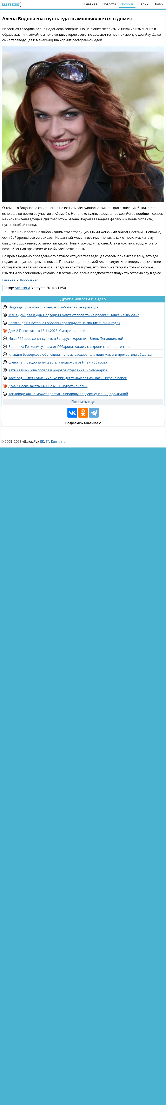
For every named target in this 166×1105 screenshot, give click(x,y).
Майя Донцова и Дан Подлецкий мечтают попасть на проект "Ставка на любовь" (73, 315)
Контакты (58, 441)
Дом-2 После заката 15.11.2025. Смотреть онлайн (47, 330)
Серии (143, 4)
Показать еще (83, 401)
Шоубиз (127, 4)
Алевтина (22, 288)
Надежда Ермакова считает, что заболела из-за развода (53, 307)
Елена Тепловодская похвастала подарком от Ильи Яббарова (57, 362)
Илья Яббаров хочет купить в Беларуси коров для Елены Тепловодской (65, 338)
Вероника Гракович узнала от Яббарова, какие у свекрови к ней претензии (69, 346)
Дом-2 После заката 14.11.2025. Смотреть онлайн (47, 386)
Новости (109, 4)
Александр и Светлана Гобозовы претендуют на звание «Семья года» (64, 323)
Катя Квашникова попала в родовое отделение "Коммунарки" (58, 370)
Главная (90, 4)
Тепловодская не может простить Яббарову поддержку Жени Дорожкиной (68, 394)
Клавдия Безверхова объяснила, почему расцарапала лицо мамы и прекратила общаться (80, 354)
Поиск (158, 4)
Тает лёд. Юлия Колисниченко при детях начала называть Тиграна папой (67, 378)
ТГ (47, 441)
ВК (42, 441)
